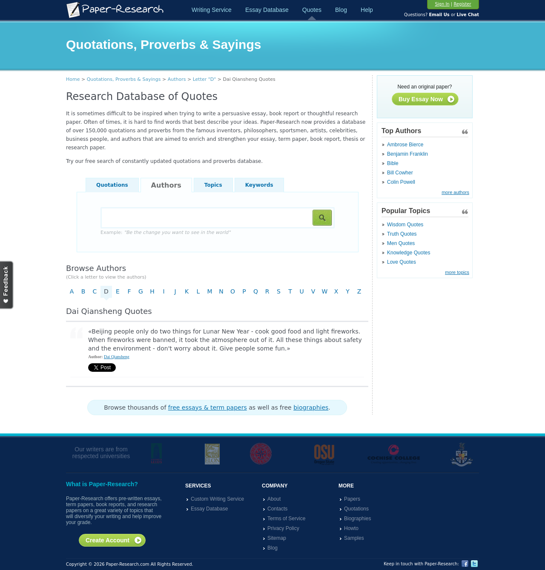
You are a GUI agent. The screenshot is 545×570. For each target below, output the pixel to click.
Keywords (259, 185)
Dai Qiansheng (116, 356)
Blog (341, 9)
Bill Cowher (400, 173)
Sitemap (276, 538)
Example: (165, 232)
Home (73, 79)
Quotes (311, 9)
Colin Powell (401, 182)
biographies (310, 407)
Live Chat (467, 14)
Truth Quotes (402, 234)
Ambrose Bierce (405, 145)
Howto (351, 528)
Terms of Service (286, 519)
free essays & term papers (207, 407)
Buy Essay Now (427, 99)
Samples (354, 538)
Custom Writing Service (217, 499)
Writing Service (212, 9)
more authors (455, 192)
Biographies (357, 519)
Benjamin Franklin (407, 154)
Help (367, 9)
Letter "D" (204, 79)
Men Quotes (401, 243)
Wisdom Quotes (405, 225)
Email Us (439, 14)
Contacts (277, 509)
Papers (352, 499)
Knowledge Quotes (408, 253)
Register (462, 4)
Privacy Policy (283, 528)
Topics (213, 185)
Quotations (112, 185)
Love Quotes (401, 262)
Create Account (114, 540)
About (274, 499)
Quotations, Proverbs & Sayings (124, 79)
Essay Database (267, 9)
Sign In (442, 4)
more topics (457, 272)
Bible (393, 163)
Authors (177, 79)
